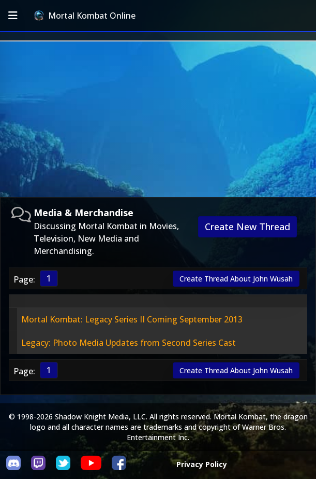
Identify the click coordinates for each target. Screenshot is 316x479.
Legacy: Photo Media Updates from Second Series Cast (128, 342)
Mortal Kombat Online (85, 15)
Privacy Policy (201, 464)
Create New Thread (247, 226)
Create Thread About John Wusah (236, 279)
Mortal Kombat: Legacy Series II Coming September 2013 (132, 319)
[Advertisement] (158, 119)
